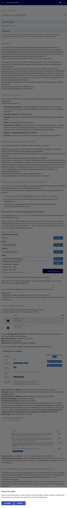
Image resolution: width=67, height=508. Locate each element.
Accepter (7, 503)
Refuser (20, 503)
